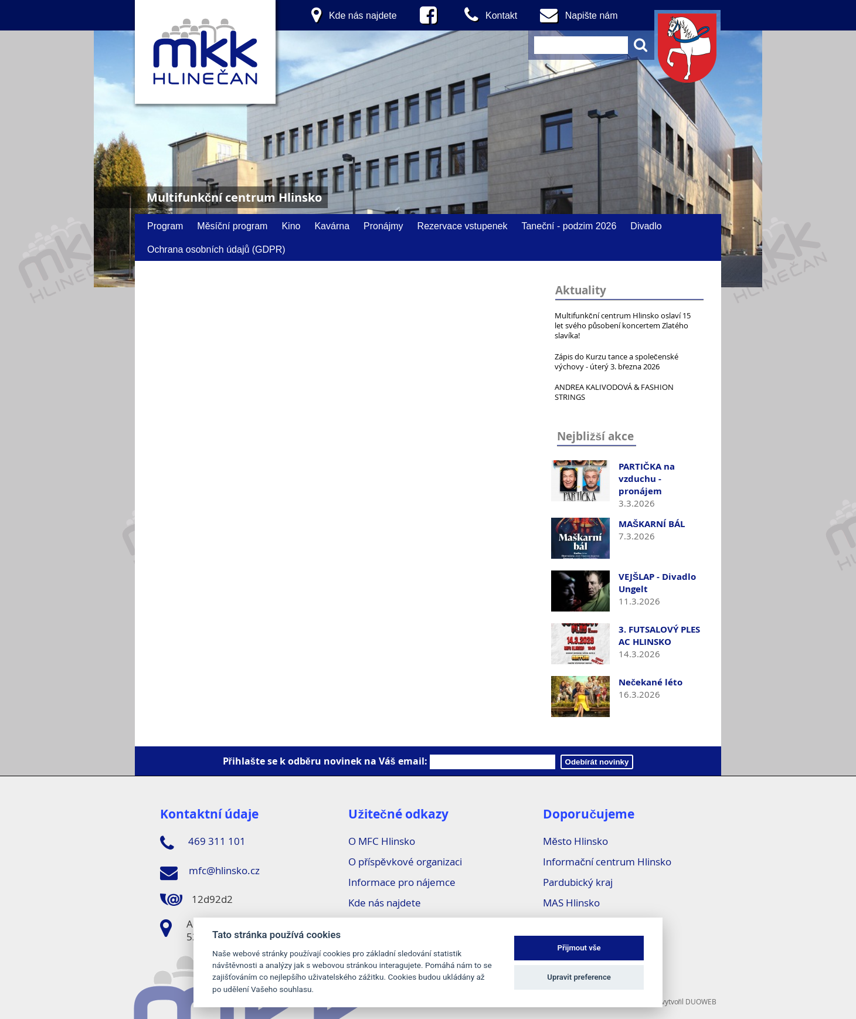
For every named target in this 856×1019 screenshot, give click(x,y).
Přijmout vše (579, 947)
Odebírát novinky (597, 762)
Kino (290, 225)
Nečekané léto (650, 682)
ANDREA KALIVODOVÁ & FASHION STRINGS (614, 392)
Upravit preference (579, 977)
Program (165, 225)
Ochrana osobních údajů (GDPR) (216, 249)
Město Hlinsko (575, 841)
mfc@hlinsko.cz (210, 872)
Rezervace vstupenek (462, 225)
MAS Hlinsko (571, 902)
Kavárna (331, 225)
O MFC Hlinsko (381, 841)
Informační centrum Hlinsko (607, 861)
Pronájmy (383, 225)
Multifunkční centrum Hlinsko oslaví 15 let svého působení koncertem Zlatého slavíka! (623, 325)
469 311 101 (203, 843)
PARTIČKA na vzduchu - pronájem (647, 478)
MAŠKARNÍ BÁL (652, 524)
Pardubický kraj (578, 882)
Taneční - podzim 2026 (568, 225)
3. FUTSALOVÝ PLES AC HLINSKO (659, 635)
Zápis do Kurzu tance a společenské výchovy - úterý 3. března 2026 (616, 361)
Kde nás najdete (384, 902)
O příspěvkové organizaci (404, 861)
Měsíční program (232, 225)
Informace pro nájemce (402, 882)
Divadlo (645, 225)
